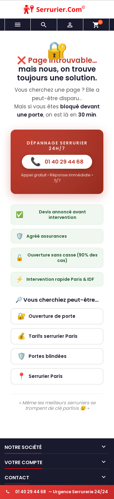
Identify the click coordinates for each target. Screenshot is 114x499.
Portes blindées (42, 356)
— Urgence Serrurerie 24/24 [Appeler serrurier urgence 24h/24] (57, 492)
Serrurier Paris (40, 376)
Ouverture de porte (46, 316)
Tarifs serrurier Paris (47, 336)
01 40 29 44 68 (57, 162)
